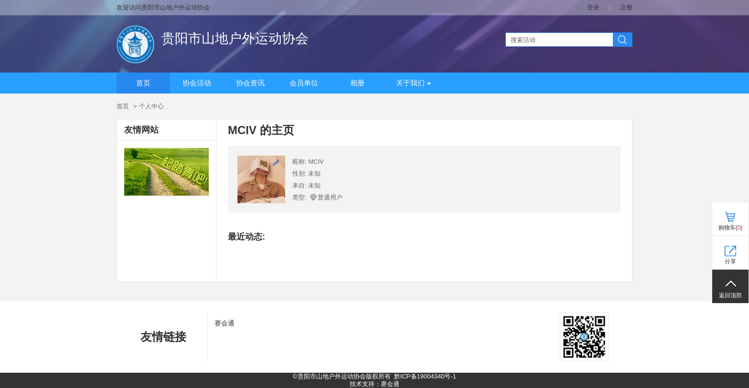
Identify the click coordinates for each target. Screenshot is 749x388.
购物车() (730, 227)
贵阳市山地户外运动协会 (235, 38)
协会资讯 (250, 83)
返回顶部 (730, 295)
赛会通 (224, 323)
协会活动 (196, 83)
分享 (730, 261)
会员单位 (303, 83)
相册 (357, 83)
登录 (593, 7)
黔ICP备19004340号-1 (425, 376)
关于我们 (413, 83)
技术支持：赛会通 (374, 384)
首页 (143, 83)
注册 (626, 7)
